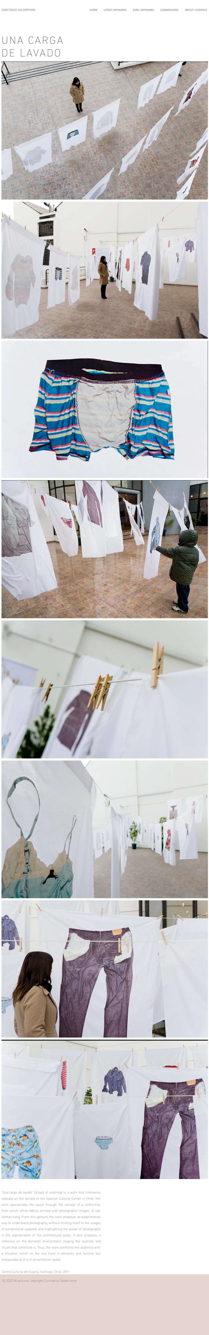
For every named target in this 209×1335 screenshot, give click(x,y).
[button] (115, 10)
